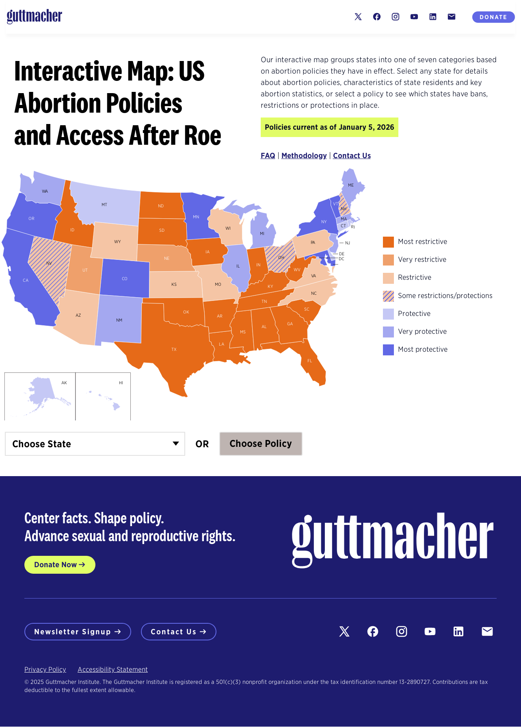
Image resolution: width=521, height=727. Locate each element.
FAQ (268, 155)
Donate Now (55, 564)
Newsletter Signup (77, 631)
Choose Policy (260, 443)
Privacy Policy (45, 670)
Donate (494, 17)
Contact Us (352, 155)
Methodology (304, 155)
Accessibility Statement (113, 670)
